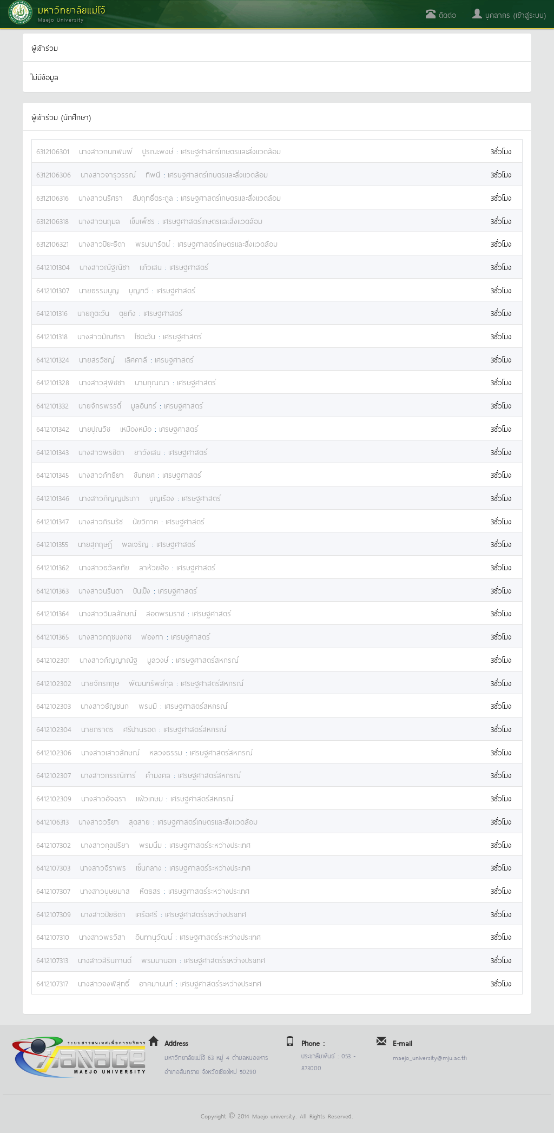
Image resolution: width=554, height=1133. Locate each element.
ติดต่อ (441, 14)
